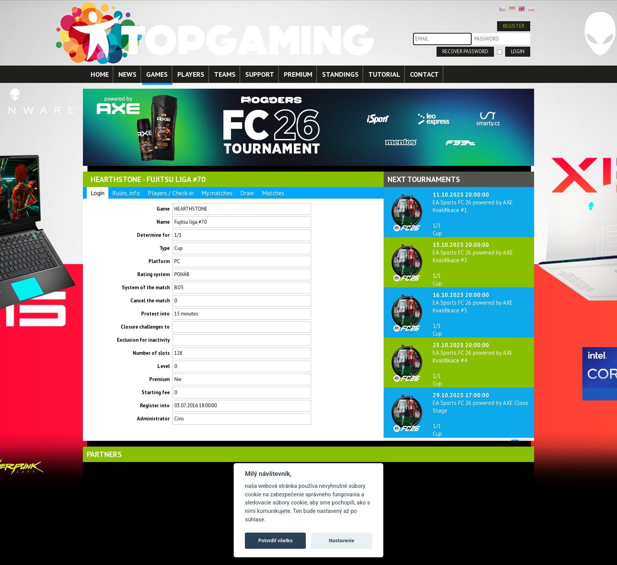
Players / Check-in (171, 193)
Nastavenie (341, 540)
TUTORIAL (384, 74)
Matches (273, 193)
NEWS (127, 74)
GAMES (157, 74)
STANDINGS (340, 74)
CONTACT (424, 74)
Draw (247, 193)
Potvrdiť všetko (275, 540)
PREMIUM (298, 74)
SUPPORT (259, 74)
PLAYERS (190, 74)
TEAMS (225, 74)
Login (98, 193)
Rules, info (126, 193)
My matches (217, 193)
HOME (100, 74)
